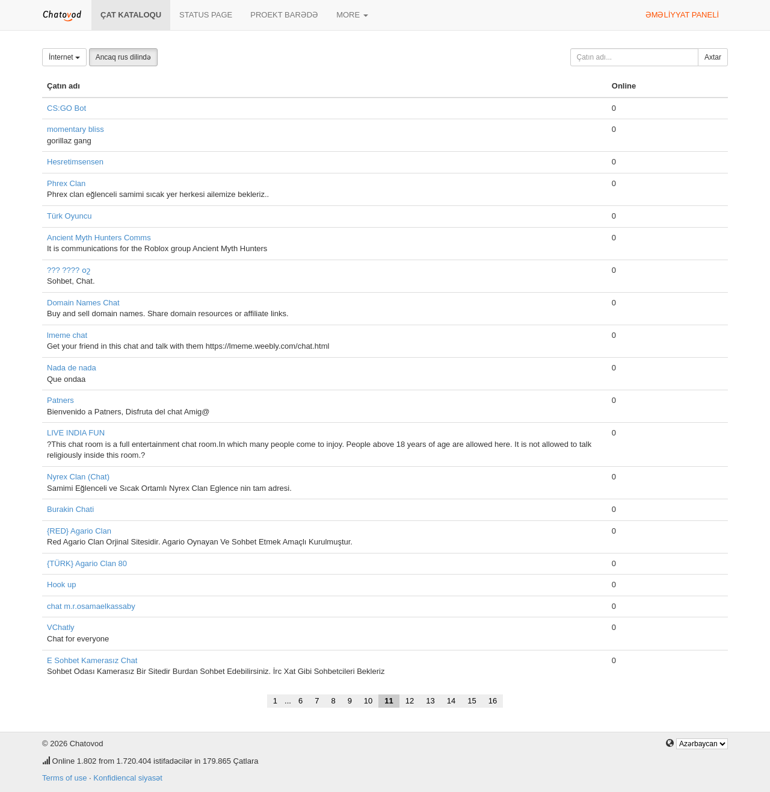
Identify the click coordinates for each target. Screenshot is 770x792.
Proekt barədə (284, 14)
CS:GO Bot (66, 108)
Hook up (61, 584)
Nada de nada (71, 367)
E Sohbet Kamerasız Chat (92, 660)
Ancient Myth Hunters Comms (99, 237)
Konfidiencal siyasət (127, 777)
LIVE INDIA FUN (76, 432)
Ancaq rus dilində (123, 57)
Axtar (712, 57)
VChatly (61, 627)
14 (451, 700)
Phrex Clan (66, 183)
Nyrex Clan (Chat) (78, 476)
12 (409, 700)
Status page (205, 14)
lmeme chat (67, 335)
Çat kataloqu (130, 14)
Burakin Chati (70, 509)
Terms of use (64, 777)
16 (492, 700)
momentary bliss (75, 129)
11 (388, 700)
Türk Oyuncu (69, 215)
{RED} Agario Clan (79, 530)
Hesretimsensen (75, 161)
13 (430, 700)
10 (368, 700)
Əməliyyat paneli (682, 14)
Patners (60, 400)
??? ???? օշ (68, 270)
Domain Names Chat (83, 302)
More (352, 14)
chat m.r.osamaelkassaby (91, 606)
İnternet (64, 57)
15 (471, 700)
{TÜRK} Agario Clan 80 (87, 563)
